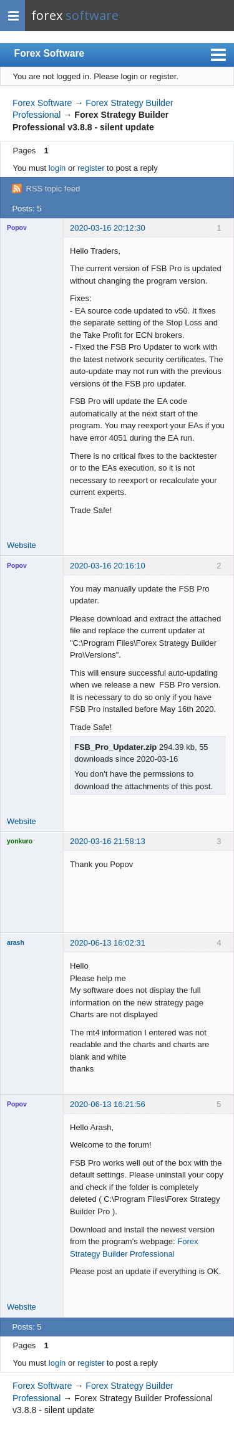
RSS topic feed (53, 188)
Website (21, 545)
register (90, 168)
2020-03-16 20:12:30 (107, 228)
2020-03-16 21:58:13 (107, 841)
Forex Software (49, 53)
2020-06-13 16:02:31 (107, 942)
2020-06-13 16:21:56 (107, 1104)
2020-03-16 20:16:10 (107, 565)
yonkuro (19, 841)
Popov (17, 227)
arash (15, 942)
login (57, 168)
